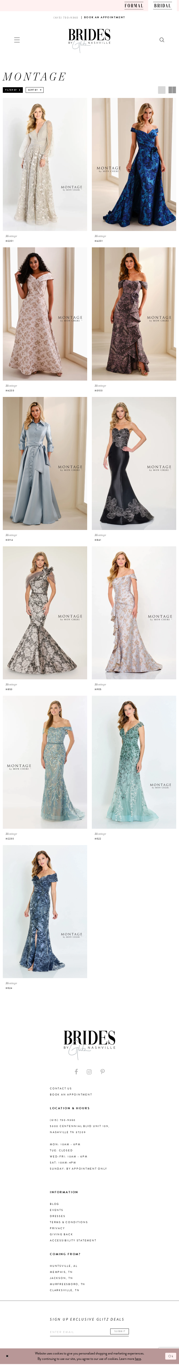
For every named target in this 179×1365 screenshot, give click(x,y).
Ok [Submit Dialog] (171, 1357)
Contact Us (61, 1089)
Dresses (57, 1217)
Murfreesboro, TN (67, 1285)
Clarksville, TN (64, 1291)
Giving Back (61, 1235)
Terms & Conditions (69, 1223)
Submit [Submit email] (124, 1332)
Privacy (57, 1229)
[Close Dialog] (7, 1357)
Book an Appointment (71, 1095)
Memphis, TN (61, 1273)
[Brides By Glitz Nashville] (89, 41)
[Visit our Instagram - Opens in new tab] (89, 1072)
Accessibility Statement (73, 1241)
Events (56, 1211)
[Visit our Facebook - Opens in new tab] (76, 1072)
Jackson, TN (61, 1279)
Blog (54, 1205)
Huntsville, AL (64, 1266)
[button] (17, 39)
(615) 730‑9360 (63, 1121)
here (138, 1359)
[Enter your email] (92, 1333)
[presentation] (45, 164)
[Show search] (162, 39)
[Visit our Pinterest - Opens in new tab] (102, 1072)
